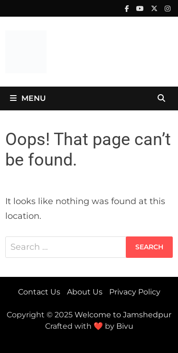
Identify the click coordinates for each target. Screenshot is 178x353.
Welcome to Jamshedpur (123, 314)
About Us (85, 291)
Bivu (124, 326)
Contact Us (39, 291)
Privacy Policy (134, 291)
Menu (28, 98)
